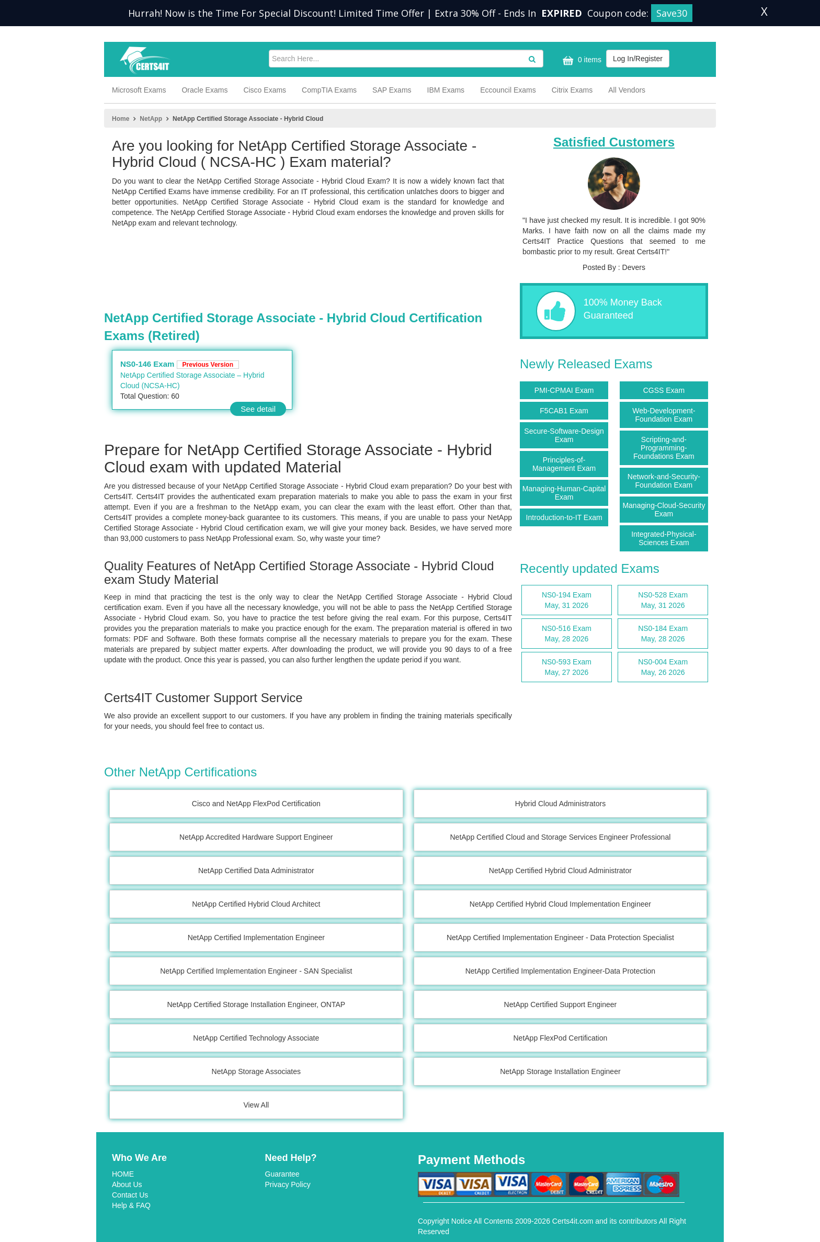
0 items (580, 60)
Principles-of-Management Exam (564, 464)
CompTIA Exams (329, 90)
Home (120, 118)
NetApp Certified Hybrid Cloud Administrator (560, 870)
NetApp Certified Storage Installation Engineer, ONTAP (256, 1004)
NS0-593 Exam (566, 668)
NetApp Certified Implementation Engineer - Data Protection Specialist (560, 937)
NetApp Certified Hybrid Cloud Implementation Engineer (560, 904)
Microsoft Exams (139, 90)
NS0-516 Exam (566, 634)
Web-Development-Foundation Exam (663, 415)
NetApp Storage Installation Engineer (560, 1071)
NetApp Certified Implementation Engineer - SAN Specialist (256, 971)
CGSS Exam (664, 390)
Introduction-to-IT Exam (564, 517)
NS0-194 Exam (566, 601)
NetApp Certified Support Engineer (560, 1004)
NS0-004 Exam (663, 668)
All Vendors (626, 90)
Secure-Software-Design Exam (564, 435)
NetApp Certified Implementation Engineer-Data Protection (560, 971)
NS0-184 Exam (663, 634)
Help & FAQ (131, 1205)
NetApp (151, 118)
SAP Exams (391, 90)
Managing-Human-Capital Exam (564, 492)
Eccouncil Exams (508, 90)
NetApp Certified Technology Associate (256, 1038)
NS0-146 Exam (179, 363)
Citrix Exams (572, 90)
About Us (127, 1184)
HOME (123, 1174)
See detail (258, 408)
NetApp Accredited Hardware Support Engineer (256, 837)
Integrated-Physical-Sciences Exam (664, 538)
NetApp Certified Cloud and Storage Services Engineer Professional (560, 837)
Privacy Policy (288, 1184)
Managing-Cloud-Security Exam (663, 509)
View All (256, 1105)
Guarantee (282, 1174)
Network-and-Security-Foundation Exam (664, 480)
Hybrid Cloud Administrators (560, 803)
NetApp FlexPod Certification (561, 1038)
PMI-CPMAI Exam (564, 390)
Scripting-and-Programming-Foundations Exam (663, 447)
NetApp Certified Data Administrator (256, 870)
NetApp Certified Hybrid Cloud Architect (256, 904)
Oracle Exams (204, 90)
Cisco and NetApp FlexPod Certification (256, 803)
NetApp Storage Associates (256, 1071)
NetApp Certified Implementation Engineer (256, 937)
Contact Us (130, 1195)
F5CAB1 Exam (564, 411)
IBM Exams (446, 90)
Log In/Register (638, 58)
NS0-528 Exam (663, 601)
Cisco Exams (264, 90)
